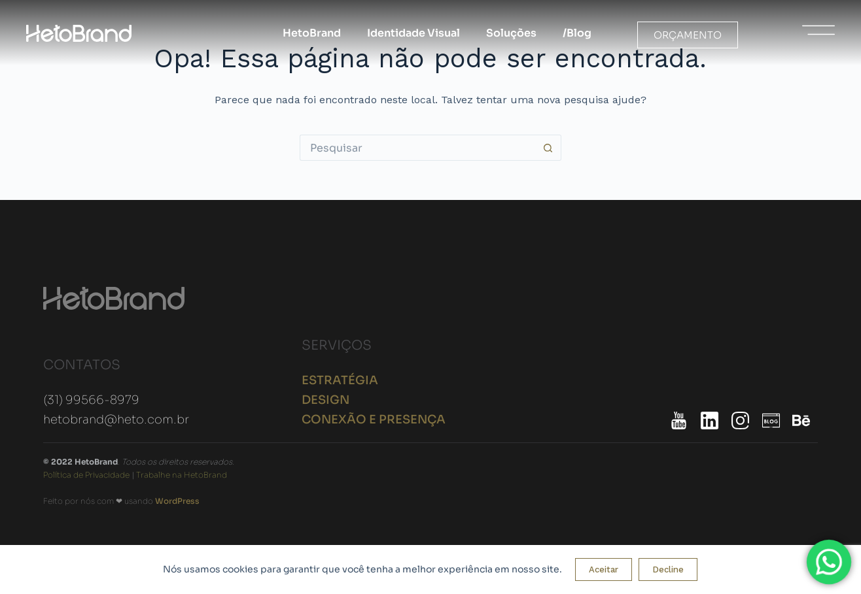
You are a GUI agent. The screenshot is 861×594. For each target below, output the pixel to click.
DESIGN (325, 400)
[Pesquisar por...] (417, 148)
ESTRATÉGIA (340, 380)
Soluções (511, 33)
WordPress (177, 501)
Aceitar (603, 569)
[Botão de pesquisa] (548, 148)
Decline (668, 569)
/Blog (577, 33)
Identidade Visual (413, 33)
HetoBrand (312, 33)
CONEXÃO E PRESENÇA (374, 419)
